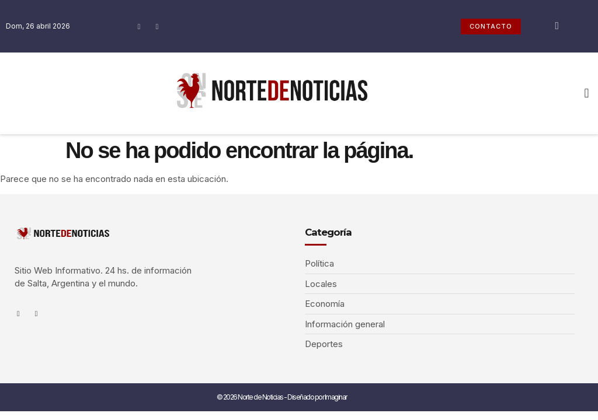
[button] (586, 93)
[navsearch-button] (547, 26)
